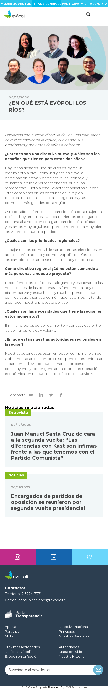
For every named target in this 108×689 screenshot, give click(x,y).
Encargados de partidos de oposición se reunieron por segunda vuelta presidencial (48, 502)
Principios (67, 631)
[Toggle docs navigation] (100, 14)
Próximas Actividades (22, 647)
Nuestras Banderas (74, 636)
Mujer (6, 4)
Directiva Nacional (74, 627)
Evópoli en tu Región (21, 656)
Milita (86, 4)
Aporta (100, 4)
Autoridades (69, 647)
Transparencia (47, 4)
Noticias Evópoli (18, 652)
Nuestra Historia (71, 656)
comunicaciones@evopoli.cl (42, 600)
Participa (70, 4)
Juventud (22, 4)
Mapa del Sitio (70, 652)
